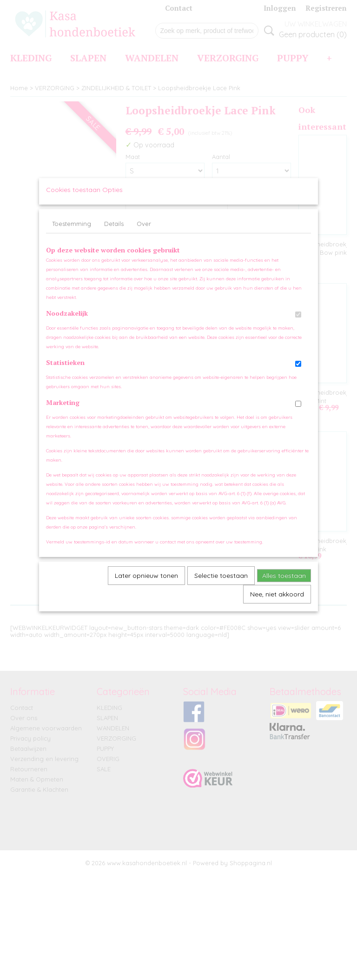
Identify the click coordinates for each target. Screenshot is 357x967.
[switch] (298, 323)
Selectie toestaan (221, 584)
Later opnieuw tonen (146, 584)
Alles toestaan (284, 584)
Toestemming (71, 232)
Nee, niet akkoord (277, 603)
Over (144, 232)
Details (114, 232)
